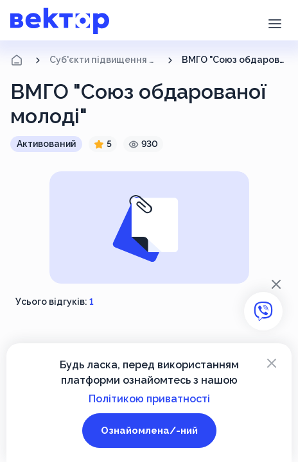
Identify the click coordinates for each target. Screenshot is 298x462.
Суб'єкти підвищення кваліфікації (104, 60)
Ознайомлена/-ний (149, 430)
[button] (274, 22)
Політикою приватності (149, 399)
